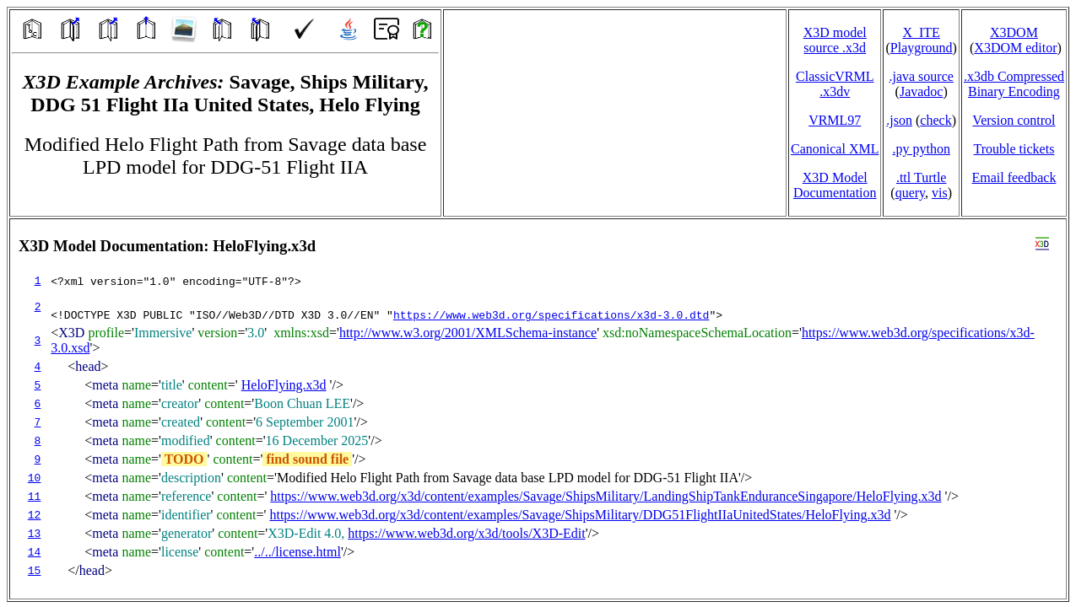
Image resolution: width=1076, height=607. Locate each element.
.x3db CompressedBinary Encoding (1014, 84)
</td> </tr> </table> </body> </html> (538, 409)
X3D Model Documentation (835, 185)
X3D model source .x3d (835, 40)
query (910, 192)
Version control (1013, 120)
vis (940, 192)
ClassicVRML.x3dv (834, 84)
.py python (920, 149)
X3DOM (1014, 32)
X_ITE (920, 32)
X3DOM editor (1015, 47)
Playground (921, 47)
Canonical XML (835, 149)
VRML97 (834, 120)
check (935, 120)
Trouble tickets (1014, 149)
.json (899, 120)
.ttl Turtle (921, 177)
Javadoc (922, 91)
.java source (921, 76)
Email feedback (1013, 177)
